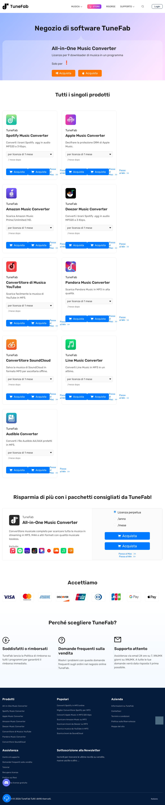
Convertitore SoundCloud (13, 742)
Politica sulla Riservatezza (123, 721)
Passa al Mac (53, 172)
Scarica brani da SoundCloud (70, 733)
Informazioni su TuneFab (122, 706)
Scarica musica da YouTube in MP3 (72, 729)
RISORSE (110, 6)
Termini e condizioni (120, 716)
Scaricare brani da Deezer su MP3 (72, 724)
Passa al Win (63, 172)
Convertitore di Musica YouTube (16, 731)
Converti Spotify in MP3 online (70, 705)
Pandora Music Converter (14, 737)
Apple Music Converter (12, 716)
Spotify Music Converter (13, 711)
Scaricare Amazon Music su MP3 (72, 719)
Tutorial (5, 767)
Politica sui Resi (9, 777)
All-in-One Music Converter (14, 706)
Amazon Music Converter (13, 721)
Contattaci (116, 711)
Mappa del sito (118, 726)
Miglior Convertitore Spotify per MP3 (73, 710)
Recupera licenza (10, 772)
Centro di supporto (10, 757)
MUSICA (76, 6)
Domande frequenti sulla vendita (17, 762)
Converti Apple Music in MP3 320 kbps (74, 715)
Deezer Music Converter (13, 726)
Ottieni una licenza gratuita (14, 783)
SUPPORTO (127, 6)
